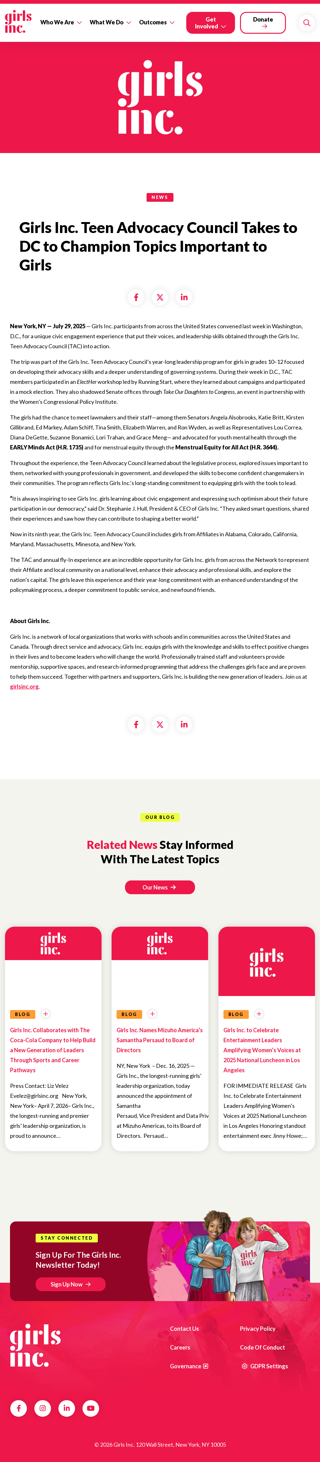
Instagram (43, 1408)
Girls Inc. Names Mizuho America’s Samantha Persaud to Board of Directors (160, 1040)
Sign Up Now (66, 1284)
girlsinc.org (24, 686)
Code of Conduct (262, 1347)
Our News (159, 887)
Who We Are (57, 22)
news (160, 197)
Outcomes (153, 22)
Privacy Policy (258, 1328)
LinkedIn (67, 1408)
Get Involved (206, 23)
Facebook (19, 1408)
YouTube (91, 1408)
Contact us (184, 1328)
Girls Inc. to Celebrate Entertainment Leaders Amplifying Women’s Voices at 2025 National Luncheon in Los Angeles (262, 1050)
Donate (263, 19)
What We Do (106, 22)
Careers (180, 1347)
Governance (185, 1366)
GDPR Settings (265, 1366)
